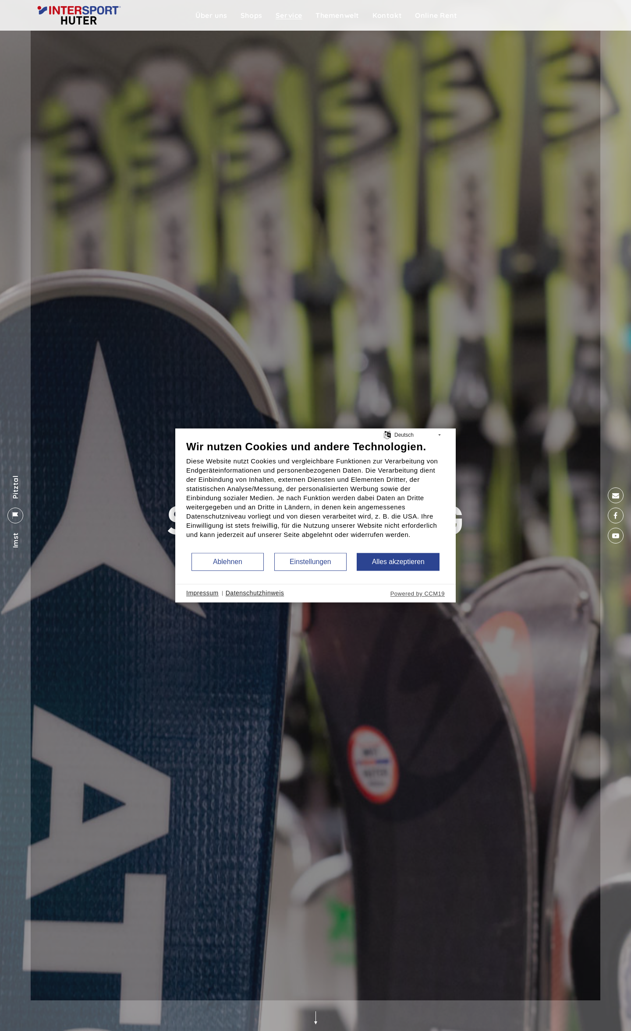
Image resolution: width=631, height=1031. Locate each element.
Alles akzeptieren (398, 561)
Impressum (202, 592)
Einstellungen (310, 561)
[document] (315, 496)
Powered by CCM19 (417, 593)
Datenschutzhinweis (255, 592)
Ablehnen (227, 561)
